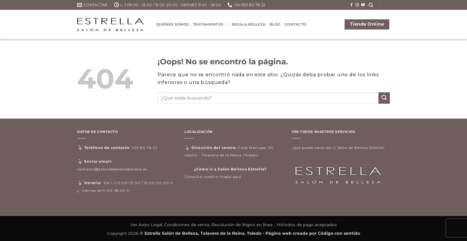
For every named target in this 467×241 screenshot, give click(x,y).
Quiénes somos (172, 24)
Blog (275, 24)
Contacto (295, 24)
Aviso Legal (150, 224)
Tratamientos (210, 24)
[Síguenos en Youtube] (363, 5)
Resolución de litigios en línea (242, 224)
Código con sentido (339, 233)
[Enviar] (384, 98)
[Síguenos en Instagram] (357, 5)
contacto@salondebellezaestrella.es (112, 169)
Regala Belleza (248, 24)
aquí (237, 176)
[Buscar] (371, 5)
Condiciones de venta (186, 224)
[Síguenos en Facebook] (352, 5)
